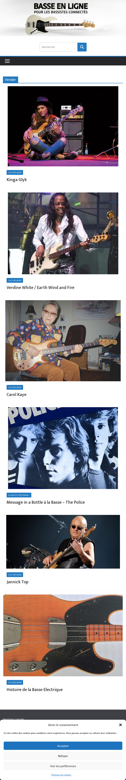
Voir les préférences (63, 766)
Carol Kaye (16, 394)
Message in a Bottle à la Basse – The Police (46, 502)
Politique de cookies (61, 774)
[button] (120, 725)
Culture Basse (15, 172)
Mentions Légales (13, 719)
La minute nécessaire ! (19, 495)
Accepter (63, 746)
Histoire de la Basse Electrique (35, 689)
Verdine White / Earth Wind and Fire (40, 287)
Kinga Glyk (17, 179)
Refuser (63, 756)
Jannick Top (17, 582)
